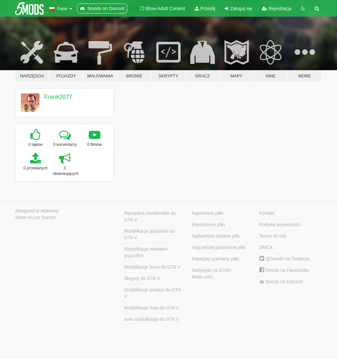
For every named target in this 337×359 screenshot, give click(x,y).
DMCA (266, 247)
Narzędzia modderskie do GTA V (150, 216)
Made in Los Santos (35, 217)
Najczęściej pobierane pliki (219, 247)
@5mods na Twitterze (284, 259)
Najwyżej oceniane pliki (215, 258)
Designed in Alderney (37, 210)
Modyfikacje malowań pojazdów (146, 252)
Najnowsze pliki (207, 213)
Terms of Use (272, 236)
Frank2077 (58, 97)
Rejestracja (276, 8)
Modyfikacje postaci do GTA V (152, 293)
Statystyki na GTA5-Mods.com (212, 273)
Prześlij (205, 8)
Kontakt (267, 213)
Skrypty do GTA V (142, 278)
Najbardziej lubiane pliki (216, 236)
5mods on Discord (280, 282)
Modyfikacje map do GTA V (151, 307)
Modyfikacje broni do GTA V (152, 267)
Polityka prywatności (280, 224)
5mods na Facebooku (284, 270)
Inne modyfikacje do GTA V (151, 319)
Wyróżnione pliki (208, 224)
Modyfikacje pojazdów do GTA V (149, 234)
